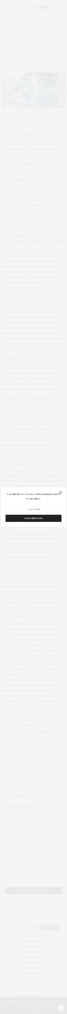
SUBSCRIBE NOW (33, 518)
